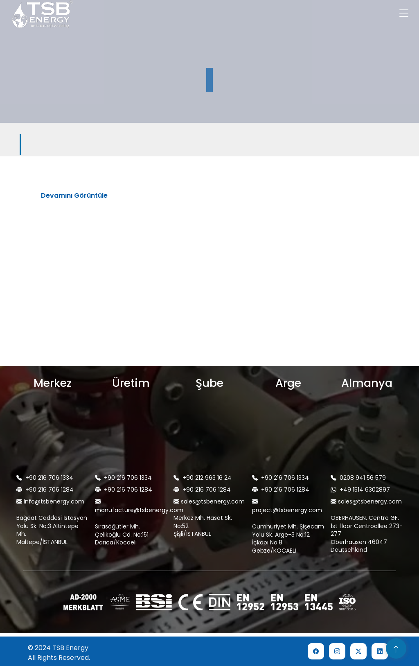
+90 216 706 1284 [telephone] (45, 489)
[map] (52, 440)
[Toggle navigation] (404, 14)
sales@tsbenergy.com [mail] (209, 501)
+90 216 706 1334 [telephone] (44, 478)
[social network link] (316, 651)
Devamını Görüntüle (74, 195)
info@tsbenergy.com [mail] (50, 501)
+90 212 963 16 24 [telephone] (202, 478)
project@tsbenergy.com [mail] (287, 505)
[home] (38, 14)
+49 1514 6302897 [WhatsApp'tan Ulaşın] (360, 489)
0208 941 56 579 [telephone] (358, 478)
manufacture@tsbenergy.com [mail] (133, 505)
